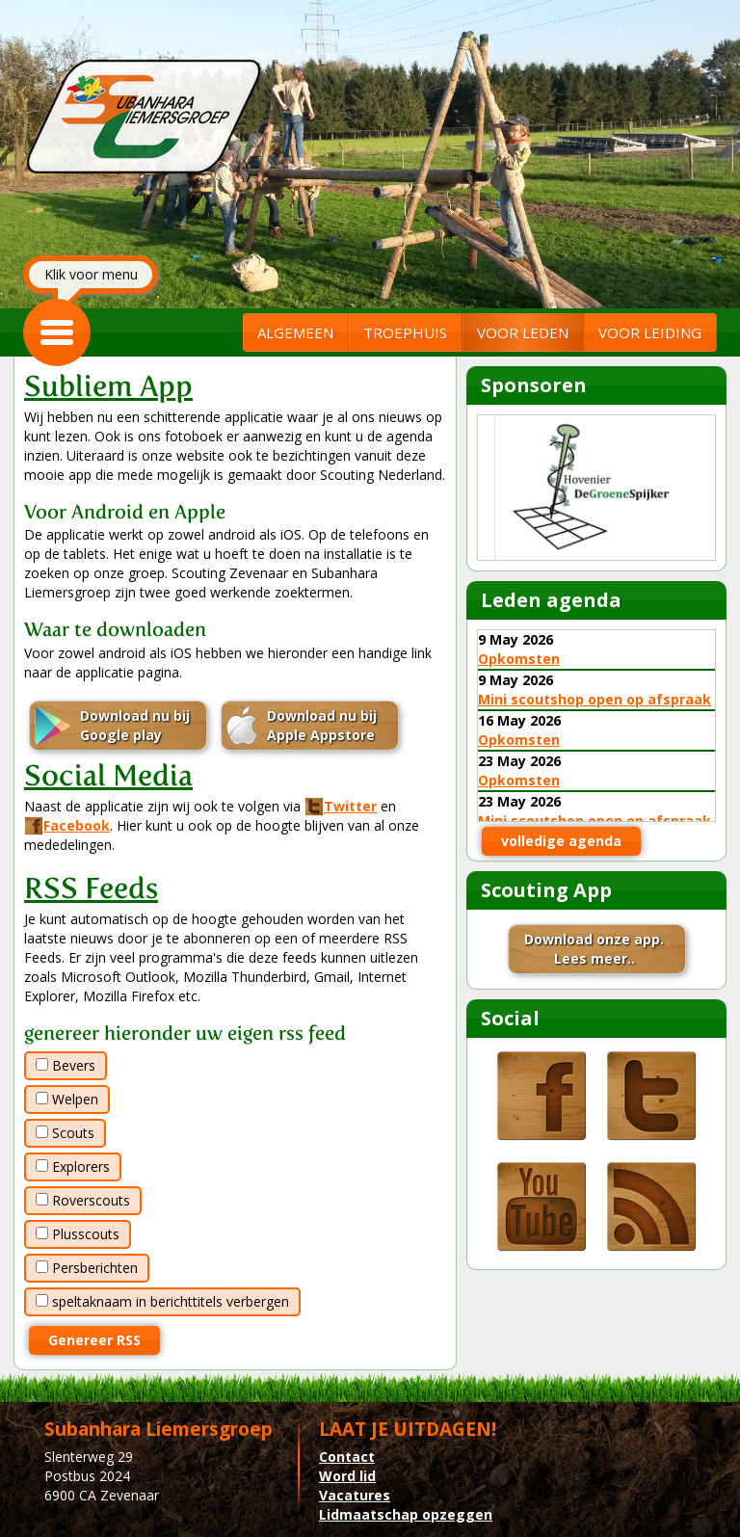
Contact (347, 1456)
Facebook (67, 825)
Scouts (65, 1133)
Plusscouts (77, 1234)
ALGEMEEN (295, 332)
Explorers (73, 1166)
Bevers (65, 1065)
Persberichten (87, 1268)
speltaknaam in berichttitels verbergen (162, 1301)
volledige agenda (561, 841)
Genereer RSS (94, 1340)
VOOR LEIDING (649, 332)
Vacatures (354, 1495)
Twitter (340, 806)
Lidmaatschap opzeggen (405, 1514)
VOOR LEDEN (522, 332)
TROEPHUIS (405, 332)
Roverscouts (83, 1200)
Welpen (67, 1099)
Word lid (347, 1476)
